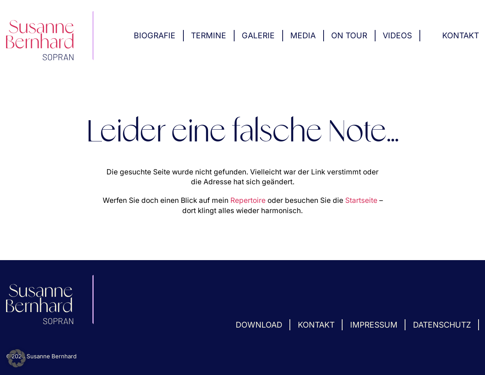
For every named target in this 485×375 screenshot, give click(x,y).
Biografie (154, 35)
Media (303, 35)
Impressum (373, 324)
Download (259, 324)
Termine (208, 35)
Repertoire (248, 200)
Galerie (258, 35)
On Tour (349, 35)
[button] (16, 358)
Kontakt (460, 35)
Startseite (361, 200)
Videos (397, 35)
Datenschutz (442, 324)
